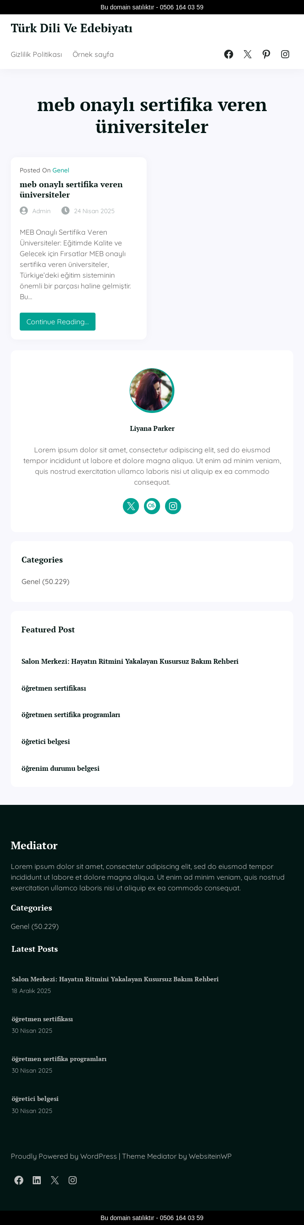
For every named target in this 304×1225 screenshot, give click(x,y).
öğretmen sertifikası (54, 688)
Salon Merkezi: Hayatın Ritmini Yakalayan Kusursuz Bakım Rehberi (130, 661)
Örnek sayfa (93, 54)
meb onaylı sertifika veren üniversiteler (71, 190)
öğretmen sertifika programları (71, 714)
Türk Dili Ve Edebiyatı (72, 28)
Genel (60, 170)
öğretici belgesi (46, 741)
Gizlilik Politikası (36, 54)
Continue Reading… (60, 324)
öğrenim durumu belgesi (61, 768)
